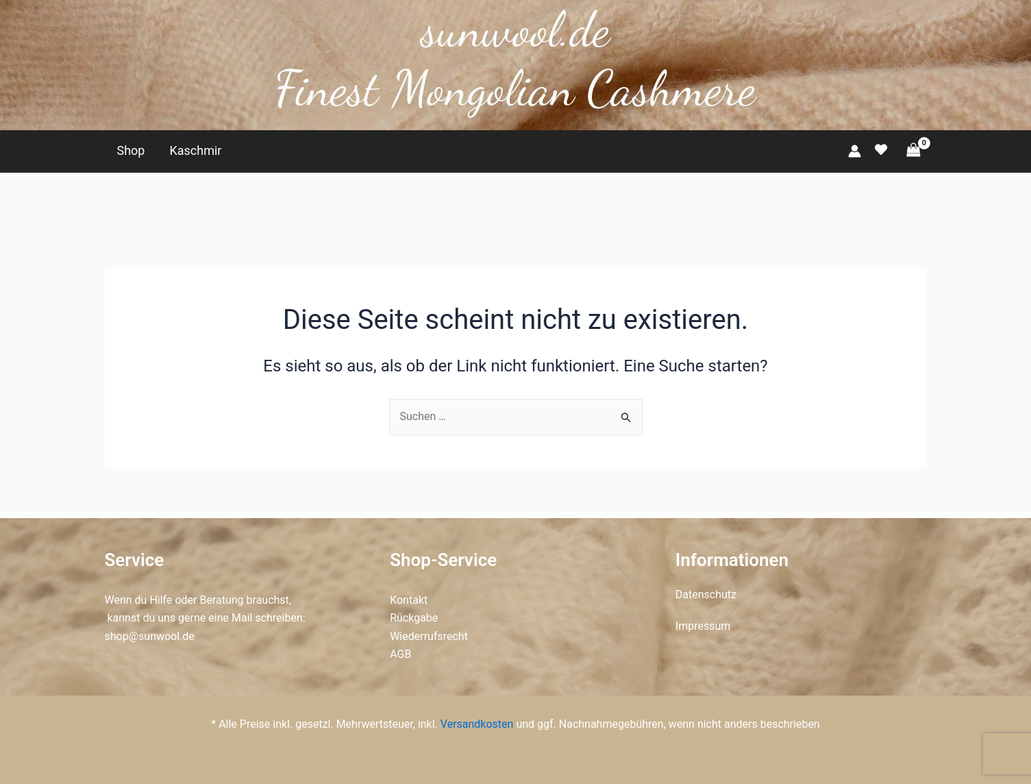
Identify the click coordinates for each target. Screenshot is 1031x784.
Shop (131, 150)
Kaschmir (195, 150)
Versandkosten (477, 724)
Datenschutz (705, 594)
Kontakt (408, 600)
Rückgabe (414, 617)
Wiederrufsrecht (429, 636)
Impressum (703, 626)
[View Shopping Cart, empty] (914, 150)
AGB (400, 654)
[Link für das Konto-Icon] (854, 151)
